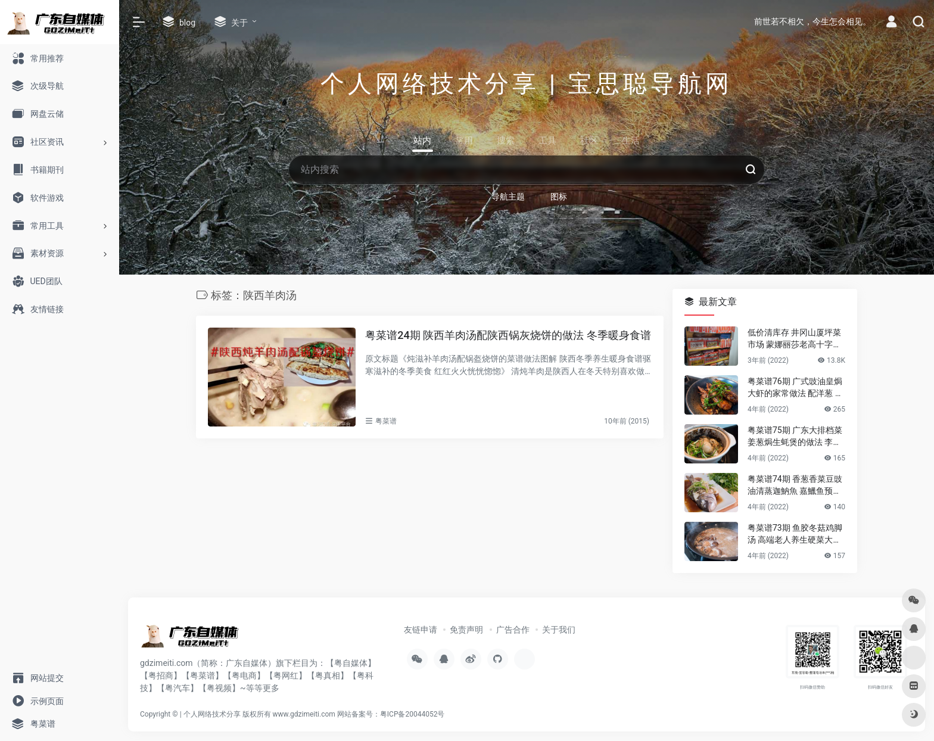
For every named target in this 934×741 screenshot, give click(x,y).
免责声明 (466, 629)
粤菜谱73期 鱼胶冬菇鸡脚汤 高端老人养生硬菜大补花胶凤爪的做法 (795, 534)
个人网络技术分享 (212, 714)
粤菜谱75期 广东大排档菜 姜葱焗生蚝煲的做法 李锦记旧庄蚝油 (795, 436)
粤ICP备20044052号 (412, 714)
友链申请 (420, 629)
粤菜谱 (386, 421)
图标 (558, 196)
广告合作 (513, 629)
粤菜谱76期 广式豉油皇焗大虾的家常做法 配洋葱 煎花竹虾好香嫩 (795, 387)
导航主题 (508, 196)
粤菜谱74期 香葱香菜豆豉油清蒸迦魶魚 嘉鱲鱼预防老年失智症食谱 (795, 485)
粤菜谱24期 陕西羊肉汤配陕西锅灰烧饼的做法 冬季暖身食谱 (507, 335)
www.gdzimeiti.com (304, 714)
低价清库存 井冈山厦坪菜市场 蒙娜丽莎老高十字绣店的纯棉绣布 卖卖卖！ (794, 339)
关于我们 (558, 629)
